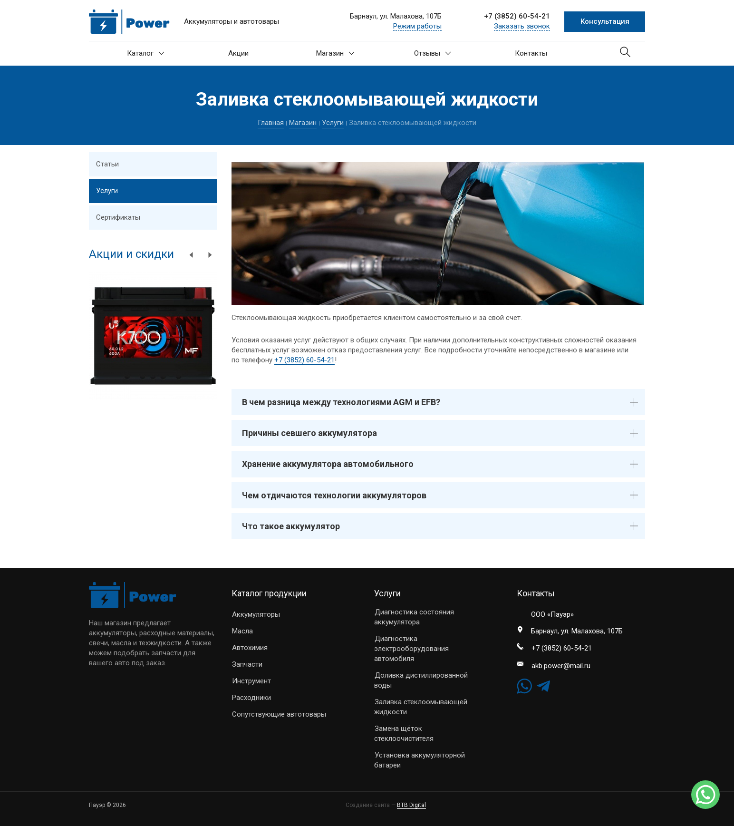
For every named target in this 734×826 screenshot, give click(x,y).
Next (210, 255)
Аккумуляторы (256, 614)
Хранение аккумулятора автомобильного (328, 464)
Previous (191, 255)
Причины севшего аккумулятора (309, 433)
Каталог (145, 53)
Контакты (531, 53)
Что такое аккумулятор (291, 526)
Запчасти (247, 664)
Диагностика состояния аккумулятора (414, 617)
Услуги (333, 122)
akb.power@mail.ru (560, 665)
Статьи (107, 164)
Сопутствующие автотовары (279, 714)
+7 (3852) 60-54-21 (517, 16)
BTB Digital (411, 805)
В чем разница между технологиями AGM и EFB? (341, 402)
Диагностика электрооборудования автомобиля (411, 648)
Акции (238, 53)
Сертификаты (118, 217)
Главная (271, 122)
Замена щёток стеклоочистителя (404, 733)
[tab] (438, 402)
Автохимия (250, 647)
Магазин (335, 53)
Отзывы (432, 53)
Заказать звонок (522, 26)
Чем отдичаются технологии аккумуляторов (334, 495)
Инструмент (251, 681)
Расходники (251, 697)
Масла (242, 631)
